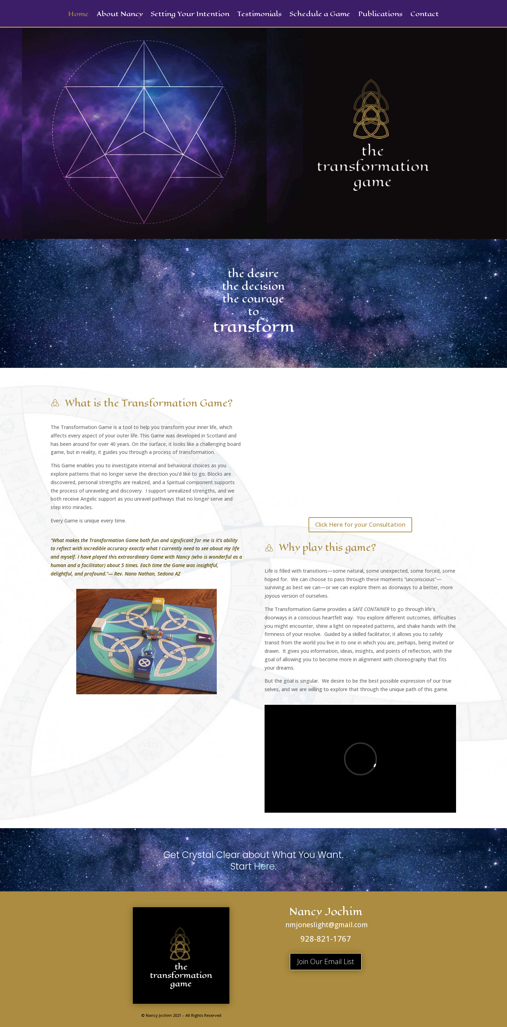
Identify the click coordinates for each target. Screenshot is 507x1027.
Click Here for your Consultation (360, 524)
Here (264, 866)
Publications (380, 15)
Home (78, 15)
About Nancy (120, 15)
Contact (424, 15)
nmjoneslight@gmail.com (326, 924)
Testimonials (259, 15)
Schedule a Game (320, 15)
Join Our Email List (325, 961)
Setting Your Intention (190, 15)
